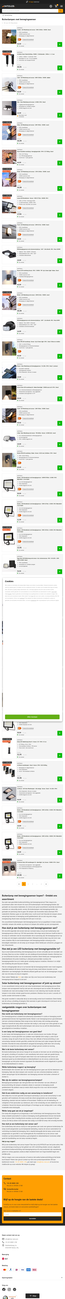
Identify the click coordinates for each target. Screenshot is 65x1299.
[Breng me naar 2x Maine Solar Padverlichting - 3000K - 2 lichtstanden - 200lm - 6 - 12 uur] (9, 60)
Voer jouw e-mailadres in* (12, 1211)
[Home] (8, 6)
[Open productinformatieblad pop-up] (19, 39)
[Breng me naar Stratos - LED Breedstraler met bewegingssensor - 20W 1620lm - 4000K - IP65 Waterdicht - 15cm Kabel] (9, 844)
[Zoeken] (60, 11)
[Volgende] (46, 884)
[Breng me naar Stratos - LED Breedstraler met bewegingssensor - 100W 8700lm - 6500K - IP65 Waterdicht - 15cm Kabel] (9, 485)
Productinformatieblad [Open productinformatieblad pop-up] (28, 39)
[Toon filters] (32, 1295)
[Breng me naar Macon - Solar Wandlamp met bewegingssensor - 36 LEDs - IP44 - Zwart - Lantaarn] (9, 371)
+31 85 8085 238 (21, 1162)
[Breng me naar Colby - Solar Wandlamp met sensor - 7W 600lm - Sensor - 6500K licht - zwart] (9, 438)
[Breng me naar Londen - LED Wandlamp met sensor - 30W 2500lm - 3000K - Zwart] (9, 37)
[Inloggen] (50, 6)
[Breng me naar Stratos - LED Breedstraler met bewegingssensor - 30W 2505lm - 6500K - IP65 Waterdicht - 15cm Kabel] (9, 539)
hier (19, 977)
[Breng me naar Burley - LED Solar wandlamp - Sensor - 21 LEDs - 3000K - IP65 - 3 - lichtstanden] (9, 628)
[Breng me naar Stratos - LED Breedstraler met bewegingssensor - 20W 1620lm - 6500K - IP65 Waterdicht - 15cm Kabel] (9, 818)
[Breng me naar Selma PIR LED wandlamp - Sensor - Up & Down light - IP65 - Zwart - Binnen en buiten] (9, 348)
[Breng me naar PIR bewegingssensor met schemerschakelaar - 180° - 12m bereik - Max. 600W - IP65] (9, 587)
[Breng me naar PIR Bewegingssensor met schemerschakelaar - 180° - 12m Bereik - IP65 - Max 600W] (9, 326)
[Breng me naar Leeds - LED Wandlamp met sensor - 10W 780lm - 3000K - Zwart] (9, 415)
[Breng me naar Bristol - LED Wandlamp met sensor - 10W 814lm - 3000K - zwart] (9, 303)
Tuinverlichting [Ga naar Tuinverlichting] (8, 15)
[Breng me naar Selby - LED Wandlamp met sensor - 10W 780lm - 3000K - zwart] (9, 133)
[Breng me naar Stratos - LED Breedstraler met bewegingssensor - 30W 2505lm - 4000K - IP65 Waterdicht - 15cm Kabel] (9, 653)
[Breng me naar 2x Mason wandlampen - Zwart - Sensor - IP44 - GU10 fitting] (9, 772)
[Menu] (16, 1296)
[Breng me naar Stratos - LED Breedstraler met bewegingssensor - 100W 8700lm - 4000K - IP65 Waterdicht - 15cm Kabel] (9, 724)
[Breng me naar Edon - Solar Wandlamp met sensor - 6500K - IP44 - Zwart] (9, 108)
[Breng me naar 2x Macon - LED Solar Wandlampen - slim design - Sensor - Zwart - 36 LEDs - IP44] (9, 794)
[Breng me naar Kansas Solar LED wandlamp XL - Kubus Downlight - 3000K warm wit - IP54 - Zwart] (9, 393)
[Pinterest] (14, 1289)
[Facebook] (4, 1289)
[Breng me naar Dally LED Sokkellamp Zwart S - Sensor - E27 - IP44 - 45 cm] (9, 748)
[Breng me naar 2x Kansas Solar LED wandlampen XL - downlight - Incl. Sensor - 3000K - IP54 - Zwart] (9, 869)
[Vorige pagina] (19, 884)
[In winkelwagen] (59, 44)
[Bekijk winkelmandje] (56, 6)
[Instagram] (9, 1289)
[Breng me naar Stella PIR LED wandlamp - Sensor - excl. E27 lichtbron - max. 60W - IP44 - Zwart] (9, 678)
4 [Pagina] (41, 884)
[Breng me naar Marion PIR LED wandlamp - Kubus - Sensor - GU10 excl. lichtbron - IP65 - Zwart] (9, 460)
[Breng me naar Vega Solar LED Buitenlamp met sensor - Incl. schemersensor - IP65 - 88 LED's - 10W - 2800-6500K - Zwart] (9, 564)
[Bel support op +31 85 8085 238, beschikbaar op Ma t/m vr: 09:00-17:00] (13, 1184)
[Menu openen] (61, 6)
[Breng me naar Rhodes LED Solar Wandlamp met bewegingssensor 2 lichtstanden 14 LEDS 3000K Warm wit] (9, 700)
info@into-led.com (43, 1162)
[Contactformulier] (13, 1190)
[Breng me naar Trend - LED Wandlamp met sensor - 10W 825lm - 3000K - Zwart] (9, 232)
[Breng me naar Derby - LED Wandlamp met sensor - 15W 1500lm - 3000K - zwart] (9, 179)
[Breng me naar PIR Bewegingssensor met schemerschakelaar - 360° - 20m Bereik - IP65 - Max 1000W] (9, 254)
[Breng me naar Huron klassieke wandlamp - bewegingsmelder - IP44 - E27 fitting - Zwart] (9, 157)
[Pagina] (24, 884)
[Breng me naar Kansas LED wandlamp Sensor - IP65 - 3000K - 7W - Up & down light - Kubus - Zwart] (9, 277)
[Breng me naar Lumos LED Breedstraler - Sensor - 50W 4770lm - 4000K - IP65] (9, 206)
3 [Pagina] (32, 884)
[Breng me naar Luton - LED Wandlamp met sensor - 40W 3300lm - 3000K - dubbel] (9, 84)
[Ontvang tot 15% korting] (32, 1218)
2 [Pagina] (28, 884)
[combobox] (32, 11)
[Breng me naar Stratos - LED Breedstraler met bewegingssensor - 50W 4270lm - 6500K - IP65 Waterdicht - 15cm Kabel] (9, 511)
